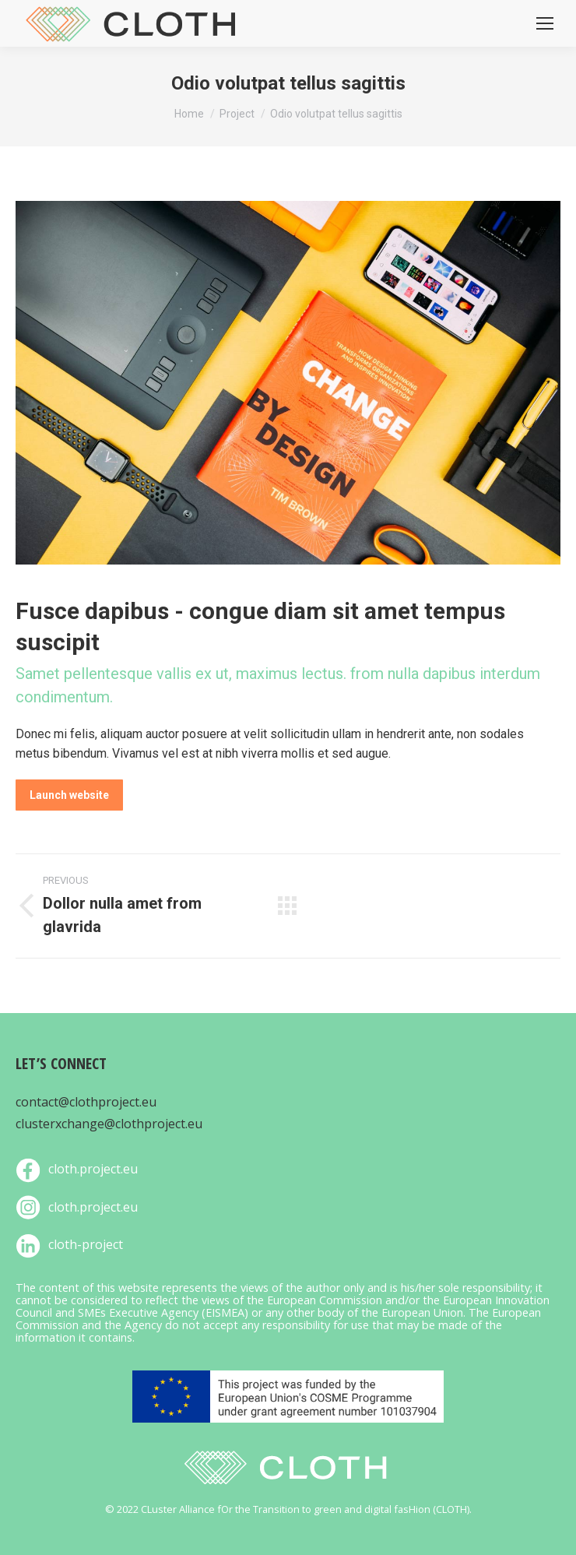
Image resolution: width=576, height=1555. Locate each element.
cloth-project (85, 1244)
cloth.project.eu (93, 1168)
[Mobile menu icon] (544, 23)
